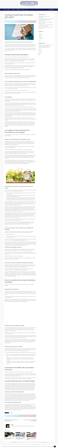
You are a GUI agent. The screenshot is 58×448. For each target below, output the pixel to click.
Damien (6, 18)
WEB (23, 9)
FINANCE (13, 9)
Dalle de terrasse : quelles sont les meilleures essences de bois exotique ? (31, 439)
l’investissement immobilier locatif (18, 240)
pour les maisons (31, 157)
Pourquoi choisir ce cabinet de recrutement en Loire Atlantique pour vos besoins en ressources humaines (46, 19)
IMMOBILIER (18, 9)
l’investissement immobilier (26, 112)
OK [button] (54, 446)
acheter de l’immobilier (10, 385)
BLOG (26, 9)
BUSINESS (8, 9)
